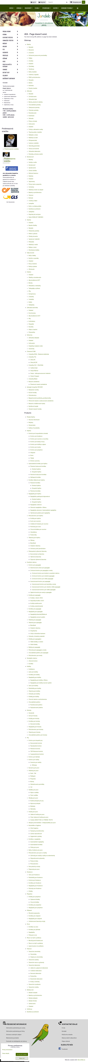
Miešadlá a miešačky (35, 285)
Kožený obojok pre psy (36, 801)
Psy (28, 737)
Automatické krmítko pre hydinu (38, 463)
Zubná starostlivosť (36, 833)
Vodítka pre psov (33, 790)
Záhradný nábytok (34, 338)
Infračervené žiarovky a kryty (37, 921)
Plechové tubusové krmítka (38, 474)
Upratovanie (32, 168)
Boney (32, 781)
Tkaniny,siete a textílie (35, 132)
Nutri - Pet (33, 773)
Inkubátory (33, 532)
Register (42, 2)
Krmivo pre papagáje (35, 565)
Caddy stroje (33, 368)
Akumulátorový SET (34, 280)
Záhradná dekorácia (34, 151)
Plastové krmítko (35, 483)
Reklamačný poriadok (12, 1038)
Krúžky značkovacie (36, 603)
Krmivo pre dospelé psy (35, 740)
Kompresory (32, 294)
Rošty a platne (33, 266)
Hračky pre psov (33, 811)
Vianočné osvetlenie (34, 984)
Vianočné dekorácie (34, 965)
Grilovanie (32, 124)
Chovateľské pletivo (34, 702)
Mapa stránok (66, 1041)
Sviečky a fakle (33, 200)
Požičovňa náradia (67, 1034)
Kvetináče (31, 115)
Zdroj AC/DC (33, 362)
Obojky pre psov (33, 798)
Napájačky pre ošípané (35, 918)
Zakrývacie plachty (34, 107)
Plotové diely (34, 861)
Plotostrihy (32, 332)
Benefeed (33, 543)
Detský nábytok (33, 998)
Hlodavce (29, 872)
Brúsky (30, 283)
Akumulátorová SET (34, 316)
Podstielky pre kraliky (35, 688)
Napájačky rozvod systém (37, 617)
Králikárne (32, 669)
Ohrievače (31, 269)
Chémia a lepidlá (33, 74)
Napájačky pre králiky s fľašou (39, 680)
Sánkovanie (32, 1003)
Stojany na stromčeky (36, 957)
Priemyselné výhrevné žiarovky (37, 551)
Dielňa (11, 8)
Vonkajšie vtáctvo (32, 658)
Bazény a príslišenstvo (35, 192)
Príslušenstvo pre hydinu (36, 515)
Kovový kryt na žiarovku (37, 554)
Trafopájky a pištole (34, 288)
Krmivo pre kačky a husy (37, 441)
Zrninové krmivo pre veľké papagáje (42, 578)
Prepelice (29, 894)
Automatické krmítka (36, 844)
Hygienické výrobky (36, 836)
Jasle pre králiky (33, 672)
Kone (31, 455)
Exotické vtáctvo (32, 562)
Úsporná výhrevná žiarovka (38, 559)
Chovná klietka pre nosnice (38, 529)
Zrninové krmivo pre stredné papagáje (43, 576)
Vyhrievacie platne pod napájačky (40, 513)
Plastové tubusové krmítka (38, 466)
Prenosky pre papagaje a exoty (37, 650)
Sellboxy (29, 1009)
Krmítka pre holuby (34, 721)
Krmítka (31, 663)
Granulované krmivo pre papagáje (40, 581)
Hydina (29, 430)
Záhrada (19, 8)
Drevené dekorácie (35, 973)
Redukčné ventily (34, 390)
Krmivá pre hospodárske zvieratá (38, 433)
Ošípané (32, 452)
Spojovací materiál (34, 239)
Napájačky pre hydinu (35, 494)
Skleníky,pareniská (34, 146)
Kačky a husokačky (34, 428)
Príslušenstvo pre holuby (36, 729)
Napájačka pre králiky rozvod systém (41, 683)
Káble (30, 302)
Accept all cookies (22, 1054)
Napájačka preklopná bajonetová (40, 496)
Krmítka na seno (33, 927)
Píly (30, 291)
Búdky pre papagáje (34, 647)
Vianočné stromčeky (34, 951)
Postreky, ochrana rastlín (36, 154)
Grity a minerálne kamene (37, 633)
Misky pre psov (34, 847)
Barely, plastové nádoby (36, 102)
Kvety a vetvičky (35, 981)
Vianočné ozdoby (34, 959)
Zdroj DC (32, 359)
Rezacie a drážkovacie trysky (37, 403)
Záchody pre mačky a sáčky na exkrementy (42, 855)
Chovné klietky (34, 902)
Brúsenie (31, 50)
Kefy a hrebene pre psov (36, 850)
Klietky (31, 891)
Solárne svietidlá (33, 143)
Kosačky (31, 327)
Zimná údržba (33, 170)
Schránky (31, 187)
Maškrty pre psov (33, 770)
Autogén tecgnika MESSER (35, 387)
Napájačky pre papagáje (36, 611)
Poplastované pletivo (36, 707)
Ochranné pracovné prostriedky (38, 55)
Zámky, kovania (33, 236)
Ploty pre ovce (33, 935)
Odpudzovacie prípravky (37, 858)
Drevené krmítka (35, 724)
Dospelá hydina (36, 472)
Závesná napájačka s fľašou (38, 507)
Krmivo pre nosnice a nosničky (39, 439)
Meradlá (31, 80)
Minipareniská (33, 140)
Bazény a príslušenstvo (35, 995)
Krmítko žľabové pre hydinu (37, 480)
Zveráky (31, 61)
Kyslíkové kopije (33, 406)
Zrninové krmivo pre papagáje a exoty (41, 570)
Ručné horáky (33, 392)
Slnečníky (31, 348)
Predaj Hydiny (31, 417)
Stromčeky (33, 954)
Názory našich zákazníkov (69, 1038)
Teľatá (32, 458)
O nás (63, 1028)
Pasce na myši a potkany (34, 938)
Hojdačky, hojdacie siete (36, 346)
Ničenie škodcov (33, 173)
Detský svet (30, 990)
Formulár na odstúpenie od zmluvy (16, 1041)
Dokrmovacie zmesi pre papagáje (40, 568)
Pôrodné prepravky (34, 913)
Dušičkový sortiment (34, 209)
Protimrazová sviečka (11, 149)
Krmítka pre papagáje (35, 609)
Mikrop (32, 540)
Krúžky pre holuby (34, 718)
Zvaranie (31, 52)
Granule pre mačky (35, 762)
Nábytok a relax (33, 135)
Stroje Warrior (34, 370)
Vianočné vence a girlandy (36, 962)
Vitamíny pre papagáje (35, 622)
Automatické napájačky (37, 842)
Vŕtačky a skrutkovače (35, 277)
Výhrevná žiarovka (35, 557)
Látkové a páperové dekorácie (39, 968)
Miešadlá (31, 242)
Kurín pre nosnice (35, 521)
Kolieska (31, 85)
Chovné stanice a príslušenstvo (38, 699)
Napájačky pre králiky (35, 677)
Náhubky (33, 809)
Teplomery (32, 181)
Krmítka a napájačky (34, 839)
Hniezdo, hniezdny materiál (37, 636)
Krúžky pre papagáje (34, 595)
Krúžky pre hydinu (35, 518)
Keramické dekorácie (36, 979)
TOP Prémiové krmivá (36, 751)
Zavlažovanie (32, 96)
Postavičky (33, 976)
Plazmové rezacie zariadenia (38, 384)
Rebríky (31, 159)
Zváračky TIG (32, 357)
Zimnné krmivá (33, 661)
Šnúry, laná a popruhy (35, 184)
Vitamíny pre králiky (34, 691)
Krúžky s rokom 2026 (36, 598)
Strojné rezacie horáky (35, 409)
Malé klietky (33, 644)
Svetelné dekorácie (36, 970)
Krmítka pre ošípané (34, 916)
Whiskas (34, 765)
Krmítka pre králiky (34, 674)
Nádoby (31, 176)
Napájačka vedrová (36, 504)
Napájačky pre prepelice (36, 907)
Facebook (65, 1049)
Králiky (29, 666)
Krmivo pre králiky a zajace (38, 444)
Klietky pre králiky (34, 696)
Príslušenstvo (32, 395)
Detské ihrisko (33, 1001)
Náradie (31, 47)
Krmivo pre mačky (34, 759)
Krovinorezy (32, 313)
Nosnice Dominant (34, 419)
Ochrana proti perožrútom (37, 548)
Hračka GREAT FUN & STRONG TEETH (41, 820)
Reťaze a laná (32, 247)
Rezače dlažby (33, 225)
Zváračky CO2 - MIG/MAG (36, 365)
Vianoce (31, 195)
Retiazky (32, 806)
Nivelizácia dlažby (34, 250)
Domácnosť (28, 8)
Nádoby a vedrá (33, 244)
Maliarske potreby (34, 231)
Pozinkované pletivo (36, 705)
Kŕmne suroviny (35, 461)
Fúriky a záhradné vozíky (36, 129)
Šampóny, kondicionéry (37, 831)
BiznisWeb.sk (81, 1060)
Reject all (21, 1058)
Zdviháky (31, 66)
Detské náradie (33, 992)
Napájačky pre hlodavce (36, 885)
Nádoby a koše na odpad (36, 190)
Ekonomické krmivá (36, 743)
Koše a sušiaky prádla (35, 206)
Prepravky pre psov (34, 869)
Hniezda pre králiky (34, 694)
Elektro (56, 8)
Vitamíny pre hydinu (34, 537)
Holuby (29, 710)
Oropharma (33, 631)
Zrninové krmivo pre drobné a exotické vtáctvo (45, 573)
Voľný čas (29, 335)
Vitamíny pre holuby (34, 732)
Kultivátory (32, 321)
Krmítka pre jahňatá (34, 929)
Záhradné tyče (33, 99)
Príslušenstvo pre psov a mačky (38, 853)
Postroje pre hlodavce (35, 888)
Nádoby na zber (33, 137)
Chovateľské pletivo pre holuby (38, 735)
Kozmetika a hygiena (35, 825)
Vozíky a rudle (33, 162)
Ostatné (31, 63)
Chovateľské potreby (35, 105)
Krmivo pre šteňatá (34, 757)
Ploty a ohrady (33, 121)
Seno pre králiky (33, 685)
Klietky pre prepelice (35, 896)
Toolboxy (31, 69)
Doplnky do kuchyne (35, 214)
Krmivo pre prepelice (36, 450)
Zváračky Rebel (33, 379)
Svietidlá (31, 299)
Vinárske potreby (33, 110)
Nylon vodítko (34, 792)
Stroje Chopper (34, 376)
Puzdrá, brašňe (33, 88)
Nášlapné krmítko (35, 477)
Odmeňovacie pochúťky (37, 784)
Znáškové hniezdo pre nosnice (39, 524)
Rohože (31, 198)
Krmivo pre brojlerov (36, 436)
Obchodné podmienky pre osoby (15, 1028)
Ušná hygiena (34, 828)
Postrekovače (32, 113)
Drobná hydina (36, 469)
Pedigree (32, 776)
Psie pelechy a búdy (34, 866)
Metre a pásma (33, 233)
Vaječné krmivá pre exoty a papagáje (41, 592)
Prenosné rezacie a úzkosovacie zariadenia (41, 401)
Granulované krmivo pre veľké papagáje (44, 589)
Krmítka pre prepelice (35, 905)
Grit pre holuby (33, 716)
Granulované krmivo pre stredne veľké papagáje (46, 587)
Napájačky (32, 932)
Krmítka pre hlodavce (35, 883)
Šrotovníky (33, 535)
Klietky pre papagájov (35, 639)
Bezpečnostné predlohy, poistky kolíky (40, 398)
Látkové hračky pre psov (37, 814)
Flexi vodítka (34, 795)
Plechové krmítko (35, 491)
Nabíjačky (31, 305)
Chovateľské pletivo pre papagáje (38, 652)
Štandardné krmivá (35, 746)
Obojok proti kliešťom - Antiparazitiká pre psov (42, 822)
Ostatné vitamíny (35, 546)
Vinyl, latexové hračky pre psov (39, 817)
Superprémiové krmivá (37, 754)
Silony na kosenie (34, 148)
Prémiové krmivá (35, 748)
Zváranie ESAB (31, 351)
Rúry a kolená (33, 264)
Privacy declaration (7, 1049)
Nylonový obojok (35, 803)
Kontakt (64, 1031)
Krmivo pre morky (35, 447)
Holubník (31, 713)
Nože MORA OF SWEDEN (36, 217)
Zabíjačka (31, 211)
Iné (31, 787)
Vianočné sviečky (34, 987)
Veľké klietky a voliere (36, 642)
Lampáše (31, 203)
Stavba (37, 8)
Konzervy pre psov (34, 768)
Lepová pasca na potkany (36, 946)
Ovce (28, 924)
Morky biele (32, 425)
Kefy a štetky (32, 255)
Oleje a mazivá (33, 329)
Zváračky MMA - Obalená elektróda (39, 354)
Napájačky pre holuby (35, 727)
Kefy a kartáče (33, 72)
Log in (33, 2)
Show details (5, 1053)
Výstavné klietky (35, 899)
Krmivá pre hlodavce (35, 880)
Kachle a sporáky (34, 258)
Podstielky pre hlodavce (36, 877)
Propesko (33, 779)
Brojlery (31, 422)
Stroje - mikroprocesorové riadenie (40, 373)
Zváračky (31, 296)
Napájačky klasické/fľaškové (38, 614)
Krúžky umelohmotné (36, 606)
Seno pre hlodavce (34, 875)
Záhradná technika (67, 8)
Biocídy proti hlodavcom (36, 940)
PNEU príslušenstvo (34, 77)
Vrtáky (30, 58)
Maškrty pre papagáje (35, 620)
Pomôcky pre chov (35, 526)
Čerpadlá (31, 324)
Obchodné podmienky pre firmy (15, 1031)
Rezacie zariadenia (34, 381)
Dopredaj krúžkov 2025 (37, 600)
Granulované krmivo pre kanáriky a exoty (44, 584)
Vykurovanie (46, 8)
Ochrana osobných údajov (13, 1034)
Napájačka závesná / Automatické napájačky (43, 510)
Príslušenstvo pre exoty (35, 655)
